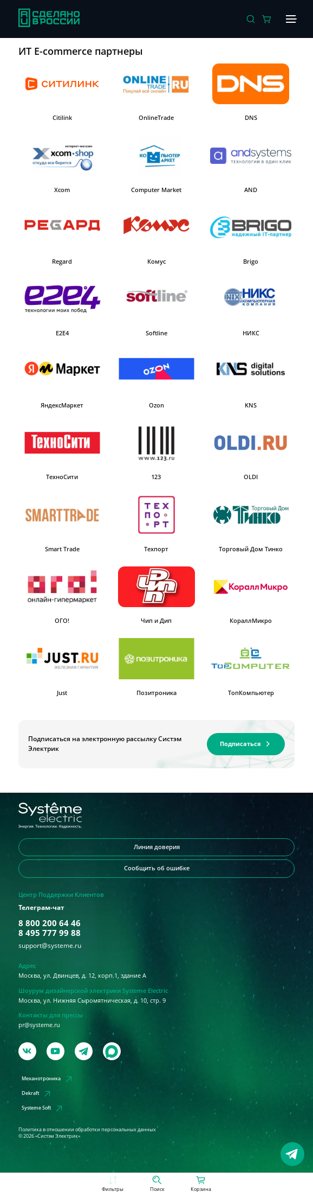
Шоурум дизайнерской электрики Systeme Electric (93, 991)
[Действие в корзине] (267, 19)
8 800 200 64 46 (49, 923)
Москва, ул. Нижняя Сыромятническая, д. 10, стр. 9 (92, 1000)
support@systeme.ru (49, 945)
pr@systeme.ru (39, 1025)
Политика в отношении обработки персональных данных (87, 1129)
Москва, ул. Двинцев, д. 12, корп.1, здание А (82, 975)
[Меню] (290, 19)
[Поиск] (251, 19)
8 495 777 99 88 (49, 933)
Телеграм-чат (41, 908)
